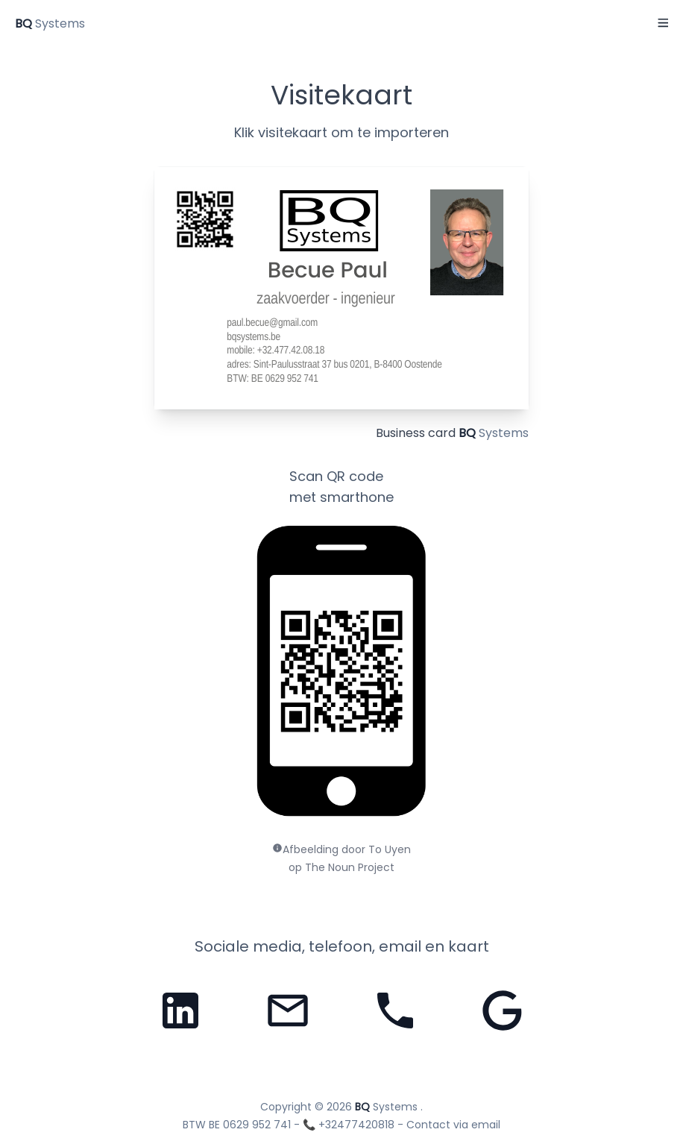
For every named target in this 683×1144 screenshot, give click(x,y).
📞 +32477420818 (348, 1124)
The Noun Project (349, 867)
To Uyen (389, 849)
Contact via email (453, 1124)
